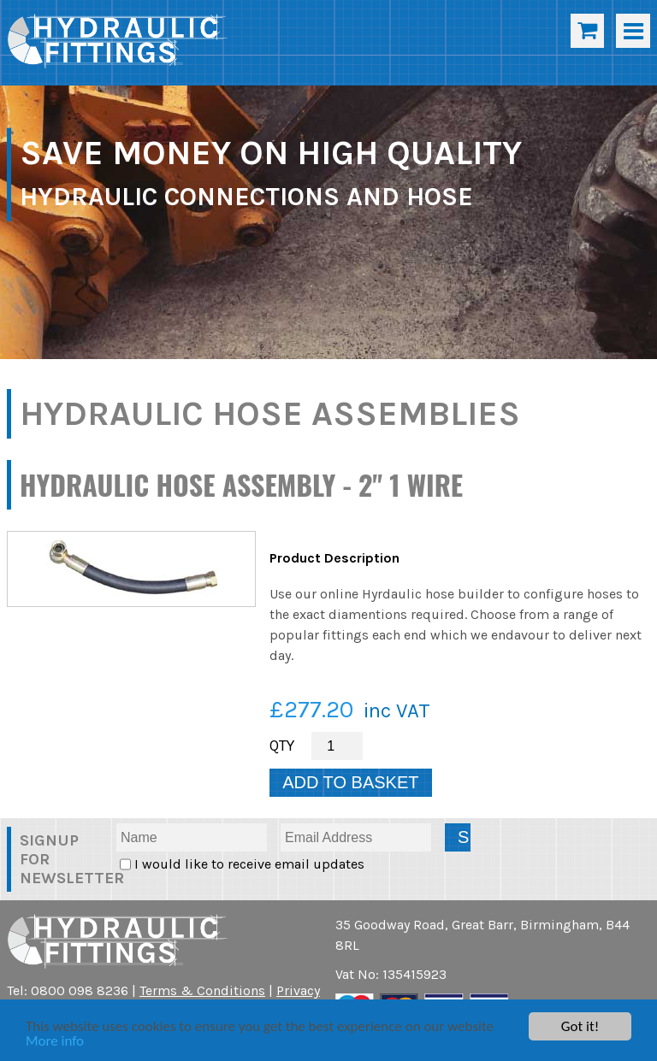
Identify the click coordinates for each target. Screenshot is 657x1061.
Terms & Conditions (202, 990)
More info (55, 1042)
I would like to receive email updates (247, 864)
